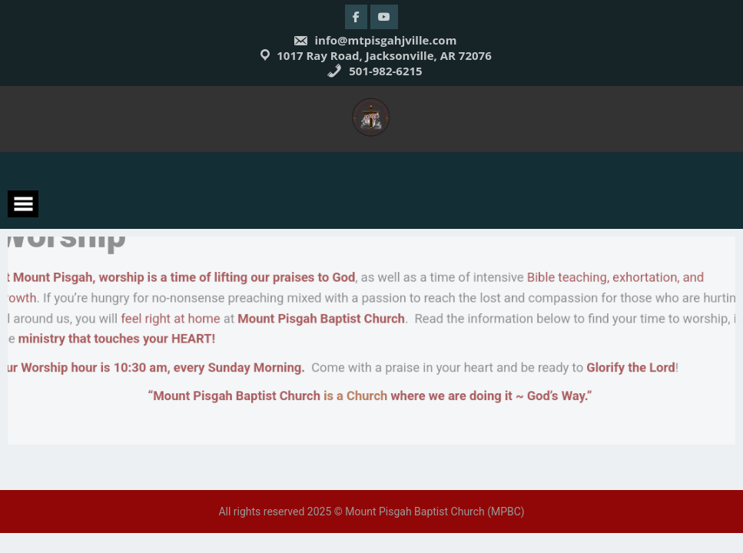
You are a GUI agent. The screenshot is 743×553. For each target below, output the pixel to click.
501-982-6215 (374, 70)
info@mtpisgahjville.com (375, 40)
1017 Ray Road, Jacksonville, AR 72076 (384, 55)
